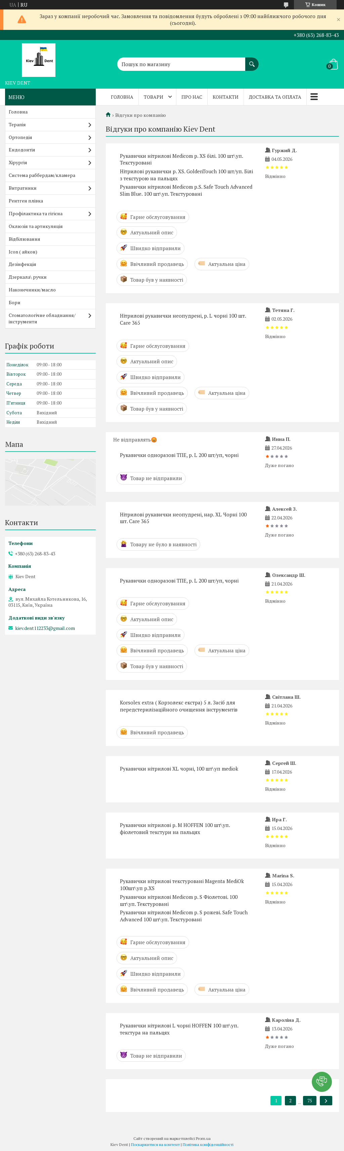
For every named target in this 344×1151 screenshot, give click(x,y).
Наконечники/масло (32, 289)
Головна (122, 97)
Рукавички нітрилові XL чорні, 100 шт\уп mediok (179, 768)
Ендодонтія (22, 149)
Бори (14, 302)
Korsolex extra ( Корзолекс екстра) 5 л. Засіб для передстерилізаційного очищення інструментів (179, 706)
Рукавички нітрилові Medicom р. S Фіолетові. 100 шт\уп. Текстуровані (179, 900)
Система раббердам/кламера (42, 175)
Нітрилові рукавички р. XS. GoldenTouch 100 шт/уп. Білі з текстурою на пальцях (186, 175)
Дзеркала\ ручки (28, 277)
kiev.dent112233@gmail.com (45, 628)
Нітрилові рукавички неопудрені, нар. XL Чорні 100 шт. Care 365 (183, 518)
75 (309, 1100)
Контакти (226, 97)
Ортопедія (20, 137)
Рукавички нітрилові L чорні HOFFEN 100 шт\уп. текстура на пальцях (179, 1029)
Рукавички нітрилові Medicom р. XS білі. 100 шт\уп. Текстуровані (181, 159)
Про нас (191, 97)
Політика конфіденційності (208, 1144)
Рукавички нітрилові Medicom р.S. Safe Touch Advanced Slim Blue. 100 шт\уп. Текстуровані (186, 190)
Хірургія (18, 162)
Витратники (23, 188)
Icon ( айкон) (23, 251)
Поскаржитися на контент (155, 1144)
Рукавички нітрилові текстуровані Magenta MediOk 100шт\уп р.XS (182, 884)
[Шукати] (252, 60)
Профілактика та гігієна (35, 213)
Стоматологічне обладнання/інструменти (42, 318)
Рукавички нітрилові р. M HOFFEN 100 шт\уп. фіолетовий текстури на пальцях (175, 828)
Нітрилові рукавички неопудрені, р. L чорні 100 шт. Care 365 (183, 319)
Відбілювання (24, 239)
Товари (153, 97)
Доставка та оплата (275, 97)
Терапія (17, 124)
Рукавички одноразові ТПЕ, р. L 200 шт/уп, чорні (179, 455)
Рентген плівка (26, 200)
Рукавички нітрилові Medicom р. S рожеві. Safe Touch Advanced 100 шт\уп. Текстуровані (184, 916)
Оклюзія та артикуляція (36, 226)
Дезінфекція (22, 264)
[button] (322, 1082)
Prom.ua (203, 1138)
